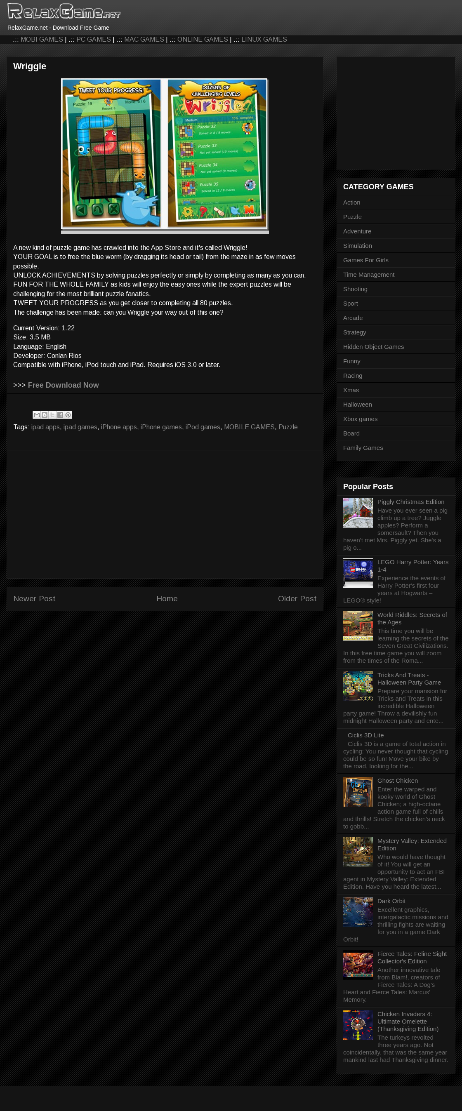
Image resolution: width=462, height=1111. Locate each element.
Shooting (355, 288)
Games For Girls (366, 260)
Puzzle (288, 427)
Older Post (297, 598)
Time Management (369, 274)
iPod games (203, 427)
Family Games (363, 447)
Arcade (353, 317)
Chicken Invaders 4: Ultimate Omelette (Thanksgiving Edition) (407, 1021)
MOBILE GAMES (249, 427)
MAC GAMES (144, 39)
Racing (353, 375)
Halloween (357, 404)
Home (167, 598)
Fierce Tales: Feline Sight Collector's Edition (412, 957)
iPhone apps (119, 427)
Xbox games (360, 418)
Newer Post (34, 598)
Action (352, 202)
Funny (352, 361)
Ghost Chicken (397, 780)
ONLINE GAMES (202, 39)
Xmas (351, 389)
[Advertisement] (165, 514)
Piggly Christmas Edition (411, 501)
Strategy (354, 332)
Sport (350, 303)
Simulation (357, 245)
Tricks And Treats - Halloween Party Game (409, 678)
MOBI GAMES (42, 39)
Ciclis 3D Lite (366, 735)
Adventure (357, 231)
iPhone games (161, 427)
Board (351, 433)
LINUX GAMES (264, 39)
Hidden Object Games (373, 346)
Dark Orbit (391, 900)
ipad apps (45, 427)
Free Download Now (63, 385)
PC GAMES (93, 39)
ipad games (80, 427)
